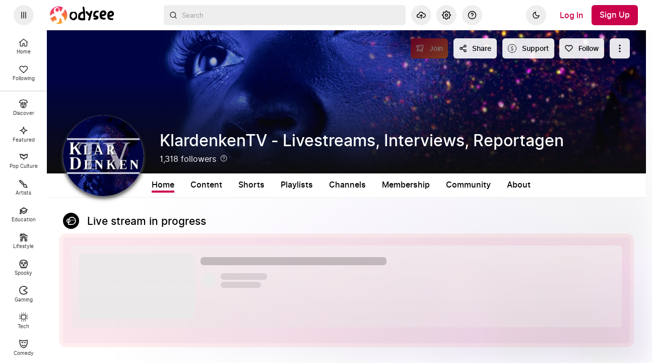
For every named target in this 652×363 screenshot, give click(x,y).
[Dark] (536, 15)
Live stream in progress (146, 221)
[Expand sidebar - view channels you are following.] (24, 15)
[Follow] (581, 48)
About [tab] (519, 185)
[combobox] (285, 15)
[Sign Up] (615, 15)
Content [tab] (206, 185)
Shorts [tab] (251, 185)
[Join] (429, 48)
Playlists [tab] (297, 185)
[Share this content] (475, 48)
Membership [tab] (406, 185)
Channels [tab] (347, 185)
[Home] (82, 15)
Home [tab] (163, 185)
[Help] (472, 15)
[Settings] (446, 15)
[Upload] (421, 15)
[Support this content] (528, 48)
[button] (346, 282)
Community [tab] (468, 185)
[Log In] (571, 15)
